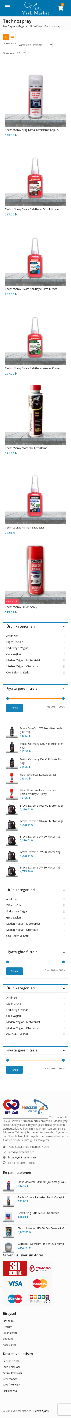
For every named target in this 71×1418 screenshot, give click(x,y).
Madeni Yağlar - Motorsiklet (23, 660)
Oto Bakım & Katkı (17, 672)
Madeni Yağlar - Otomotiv (22, 666)
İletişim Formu (11, 1361)
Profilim (7, 1327)
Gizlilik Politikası (12, 1373)
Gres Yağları (13, 654)
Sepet (6, 1338)
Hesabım (8, 1321)
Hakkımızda (10, 1391)
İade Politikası (11, 1367)
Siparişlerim (10, 1333)
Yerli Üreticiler (11, 1385)
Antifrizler (12, 636)
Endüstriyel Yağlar (17, 648)
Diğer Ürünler (14, 642)
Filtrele (14, 708)
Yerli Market (10, 1379)
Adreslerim (9, 1344)
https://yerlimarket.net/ (22, 1157)
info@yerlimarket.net (21, 1152)
